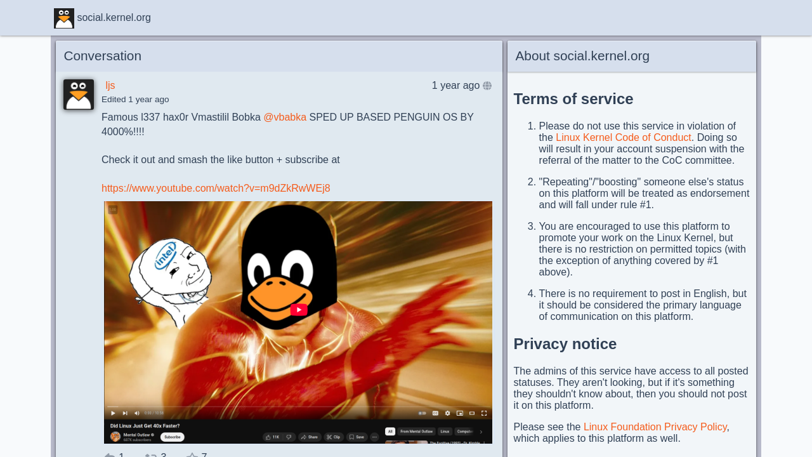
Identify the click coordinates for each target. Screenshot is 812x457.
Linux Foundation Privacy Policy (655, 426)
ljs (110, 85)
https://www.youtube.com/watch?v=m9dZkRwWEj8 (216, 188)
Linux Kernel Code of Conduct (623, 137)
